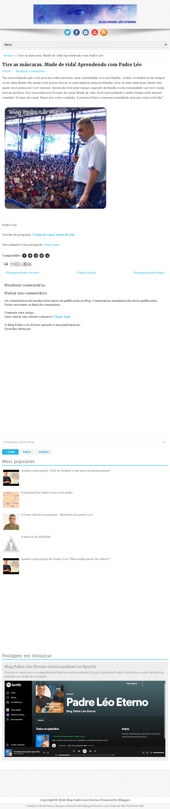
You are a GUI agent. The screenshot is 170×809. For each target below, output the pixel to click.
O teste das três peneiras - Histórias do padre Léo (57, 514)
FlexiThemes (46, 806)
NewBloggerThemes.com (93, 806)
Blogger (124, 800)
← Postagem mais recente (20, 272)
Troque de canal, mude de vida (53, 234)
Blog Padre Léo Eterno (82, 800)
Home (8, 55)
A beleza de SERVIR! (36, 537)
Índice (27, 451)
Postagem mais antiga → (150, 272)
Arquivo (43, 451)
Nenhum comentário (30, 71)
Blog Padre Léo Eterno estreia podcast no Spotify (50, 667)
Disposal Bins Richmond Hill (127, 806)
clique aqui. (52, 244)
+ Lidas (10, 451)
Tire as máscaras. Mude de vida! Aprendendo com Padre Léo (72, 64)
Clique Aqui (61, 316)
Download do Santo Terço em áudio (47, 492)
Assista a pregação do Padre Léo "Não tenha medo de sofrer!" (65, 559)
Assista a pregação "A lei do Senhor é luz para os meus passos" (66, 470)
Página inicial (86, 272)
